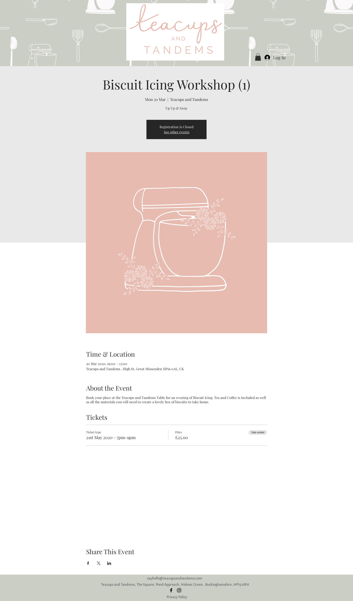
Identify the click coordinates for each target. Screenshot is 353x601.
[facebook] (171, 590)
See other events (176, 132)
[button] (258, 57)
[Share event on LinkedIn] (109, 563)
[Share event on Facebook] (88, 563)
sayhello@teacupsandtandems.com (174, 578)
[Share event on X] (99, 563)
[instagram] (179, 590)
